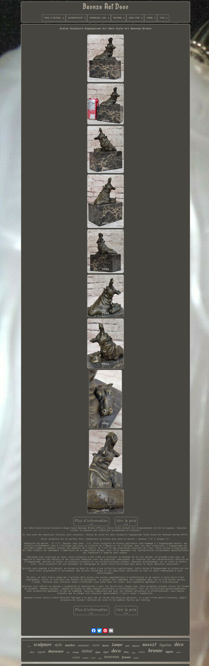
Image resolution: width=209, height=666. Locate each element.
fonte (29, 646)
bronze (155, 650)
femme (126, 657)
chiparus (135, 646)
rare (68, 652)
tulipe (134, 653)
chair (141, 652)
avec (32, 652)
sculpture (43, 644)
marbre (70, 645)
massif (150, 645)
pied (127, 646)
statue (87, 650)
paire (93, 658)
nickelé (76, 657)
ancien (136, 658)
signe (97, 652)
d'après (85, 658)
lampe (117, 645)
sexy (126, 651)
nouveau (111, 656)
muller (178, 652)
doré (100, 658)
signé (106, 652)
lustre (105, 645)
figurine (165, 645)
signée (169, 651)
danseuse (56, 651)
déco (178, 644)
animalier (83, 645)
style (58, 644)
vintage (75, 652)
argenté (41, 651)
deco (116, 650)
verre (95, 645)
